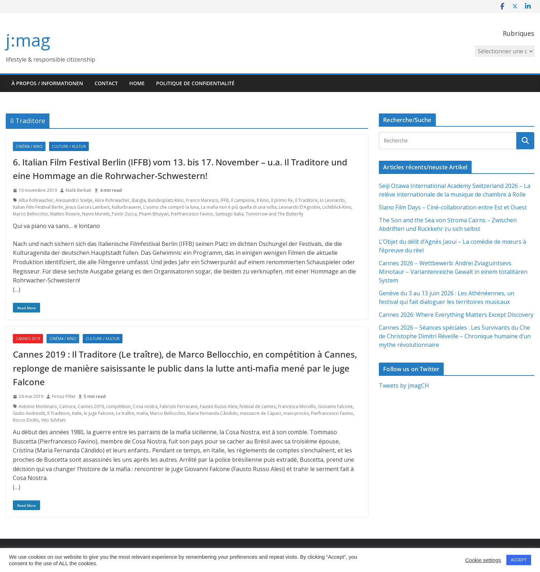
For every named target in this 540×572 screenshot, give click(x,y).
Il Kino (263, 200)
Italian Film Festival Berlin (38, 207)
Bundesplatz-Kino (166, 200)
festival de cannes (258, 406)
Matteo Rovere (65, 214)
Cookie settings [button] (483, 560)
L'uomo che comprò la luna (171, 207)
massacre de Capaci (260, 413)
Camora (67, 406)
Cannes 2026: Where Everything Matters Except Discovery (456, 315)
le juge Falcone (99, 413)
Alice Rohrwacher (112, 200)
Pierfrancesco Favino (192, 214)
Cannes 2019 (28, 338)
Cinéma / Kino (29, 146)
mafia (142, 413)
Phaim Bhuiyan (154, 214)
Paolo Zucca (124, 214)
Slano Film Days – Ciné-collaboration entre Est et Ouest (453, 207)
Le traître (125, 413)
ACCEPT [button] (519, 560)
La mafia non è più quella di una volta (238, 207)
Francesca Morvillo (297, 406)
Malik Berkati (78, 190)
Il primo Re (282, 200)
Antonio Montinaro (38, 406)
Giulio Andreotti (29, 413)
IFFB (225, 200)
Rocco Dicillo (26, 420)
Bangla (139, 200)
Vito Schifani (53, 420)
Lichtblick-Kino (336, 207)
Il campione (243, 200)
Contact (106, 83)
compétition (118, 406)
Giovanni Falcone (335, 406)
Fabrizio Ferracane (179, 406)
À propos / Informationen (47, 83)
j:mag (28, 40)
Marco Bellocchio (30, 214)
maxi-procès (296, 413)
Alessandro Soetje (74, 200)
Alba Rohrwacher (36, 200)
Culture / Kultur (69, 146)
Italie (77, 413)
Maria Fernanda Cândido (212, 413)
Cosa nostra (145, 406)
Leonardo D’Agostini (299, 207)
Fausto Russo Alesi (218, 406)
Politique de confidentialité (195, 83)
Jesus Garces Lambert (88, 207)
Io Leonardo (332, 200)
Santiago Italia (229, 214)
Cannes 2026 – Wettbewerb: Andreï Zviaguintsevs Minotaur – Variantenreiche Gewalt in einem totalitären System (453, 271)
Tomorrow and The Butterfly (274, 214)
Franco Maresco (202, 200)
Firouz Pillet (63, 396)
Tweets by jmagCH (404, 385)
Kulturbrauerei (126, 207)
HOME (137, 83)
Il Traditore (306, 200)
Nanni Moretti (96, 214)
